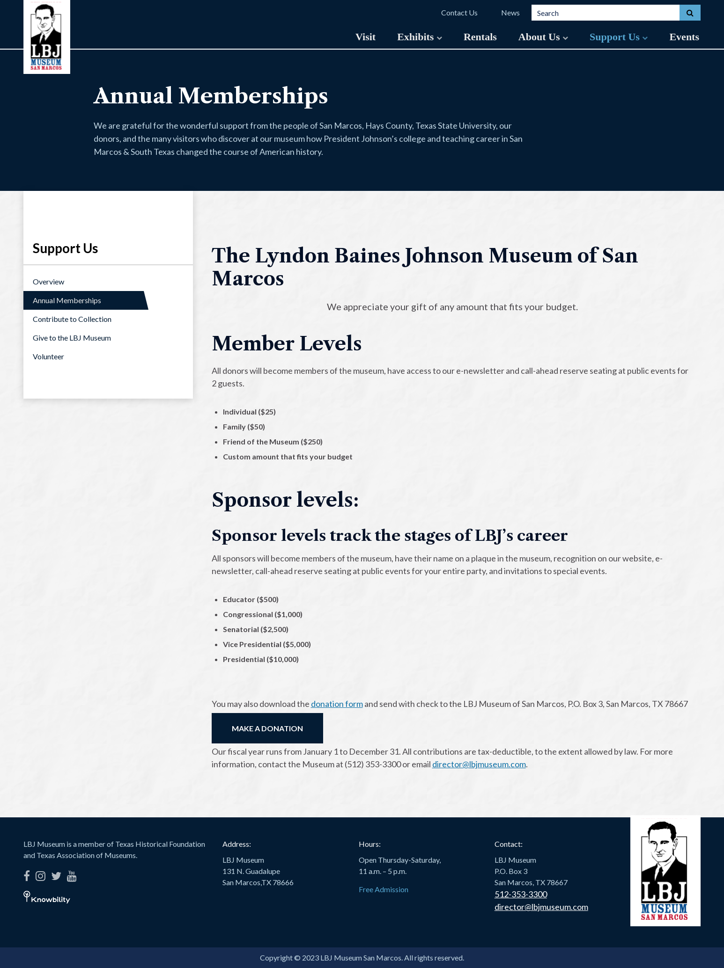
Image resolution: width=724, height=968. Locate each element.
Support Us (619, 37)
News (510, 12)
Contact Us (459, 12)
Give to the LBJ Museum (72, 337)
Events (684, 37)
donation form (337, 704)
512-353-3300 (521, 894)
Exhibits (419, 37)
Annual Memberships (67, 300)
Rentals (480, 37)
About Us (543, 37)
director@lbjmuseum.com (479, 764)
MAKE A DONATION (267, 728)
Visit (365, 37)
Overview (48, 281)
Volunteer (48, 356)
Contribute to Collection (72, 318)
